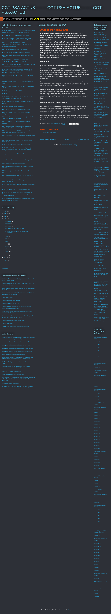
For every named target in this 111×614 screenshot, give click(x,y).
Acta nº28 (96, 462)
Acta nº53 (96, 354)
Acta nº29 (96, 459)
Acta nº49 (96, 380)
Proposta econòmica (7, 323)
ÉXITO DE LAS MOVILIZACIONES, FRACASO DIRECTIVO (101, 223)
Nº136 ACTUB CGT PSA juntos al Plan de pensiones (16, 157)
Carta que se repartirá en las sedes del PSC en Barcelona (17, 351)
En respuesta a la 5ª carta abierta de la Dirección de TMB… (101, 217)
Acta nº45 (96, 396)
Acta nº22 (96, 499)
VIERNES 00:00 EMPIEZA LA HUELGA (101, 238)
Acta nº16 (96, 522)
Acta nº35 (96, 436)
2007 (5, 260)
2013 (5, 211)
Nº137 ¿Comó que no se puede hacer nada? (13, 154)
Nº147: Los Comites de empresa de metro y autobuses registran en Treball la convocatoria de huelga (16, 127)
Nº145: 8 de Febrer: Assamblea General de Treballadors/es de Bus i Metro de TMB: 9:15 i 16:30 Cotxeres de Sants (18, 136)
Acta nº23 (96, 486)
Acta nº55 (96, 348)
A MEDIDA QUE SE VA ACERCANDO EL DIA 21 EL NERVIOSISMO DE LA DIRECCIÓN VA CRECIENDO (101, 253)
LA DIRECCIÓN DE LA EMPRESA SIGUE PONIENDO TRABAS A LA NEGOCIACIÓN (101, 283)
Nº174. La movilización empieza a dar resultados (15, 49)
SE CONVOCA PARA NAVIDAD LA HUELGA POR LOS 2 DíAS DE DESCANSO (101, 268)
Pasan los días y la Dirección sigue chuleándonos (99, 260)
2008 (5, 257)
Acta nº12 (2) (97, 546)
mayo (7, 241)
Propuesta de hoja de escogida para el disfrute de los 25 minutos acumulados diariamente (16, 307)
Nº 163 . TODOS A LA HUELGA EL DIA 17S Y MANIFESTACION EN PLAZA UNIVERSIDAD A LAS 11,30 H (17, 81)
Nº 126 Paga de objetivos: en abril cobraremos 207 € (16, 189)
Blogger (70, 610)
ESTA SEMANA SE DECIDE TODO (99, 102)
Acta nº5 (96, 570)
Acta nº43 (96, 412)
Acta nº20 (96, 510)
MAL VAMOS (98, 204)
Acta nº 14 (97, 528)
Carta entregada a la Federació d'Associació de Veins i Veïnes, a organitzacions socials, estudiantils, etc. (18, 338)
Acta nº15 (96, 525)
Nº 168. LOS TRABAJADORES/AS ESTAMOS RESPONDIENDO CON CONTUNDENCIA (15, 60)
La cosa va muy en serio (100, 73)
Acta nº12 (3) (97, 543)
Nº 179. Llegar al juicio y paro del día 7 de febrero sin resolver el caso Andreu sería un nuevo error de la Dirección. (18, 39)
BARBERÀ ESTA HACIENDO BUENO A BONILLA (100, 195)
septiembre (8, 226)
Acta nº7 (96, 564)
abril (6, 244)
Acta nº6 (96, 567)
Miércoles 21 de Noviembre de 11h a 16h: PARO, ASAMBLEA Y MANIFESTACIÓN (101, 319)
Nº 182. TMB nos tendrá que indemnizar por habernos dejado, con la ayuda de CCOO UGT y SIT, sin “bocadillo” (18, 31)
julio (6, 236)
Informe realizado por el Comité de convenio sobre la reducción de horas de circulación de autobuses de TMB (17, 367)
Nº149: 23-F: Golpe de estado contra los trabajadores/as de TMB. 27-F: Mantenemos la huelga (17, 117)
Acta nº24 (96, 483)
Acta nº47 (96, 386)
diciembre (8, 221)
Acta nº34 (96, 439)
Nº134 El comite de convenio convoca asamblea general (17, 160)
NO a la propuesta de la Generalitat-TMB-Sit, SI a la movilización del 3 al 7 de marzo (101, 160)
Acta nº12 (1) (97, 549)
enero (7, 251)
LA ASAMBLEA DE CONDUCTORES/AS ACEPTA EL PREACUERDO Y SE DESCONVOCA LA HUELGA (100, 55)
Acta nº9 (96, 558)
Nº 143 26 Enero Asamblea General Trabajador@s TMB (17, 144)
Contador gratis (5, 268)
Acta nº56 (96, 345)
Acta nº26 (96, 473)
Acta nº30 (96, 448)
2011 (5, 216)
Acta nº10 (96, 555)
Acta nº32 (96, 445)
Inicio (67, 139)
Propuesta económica (7, 297)
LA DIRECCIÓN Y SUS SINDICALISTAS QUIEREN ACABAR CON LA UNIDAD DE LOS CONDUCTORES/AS (101, 80)
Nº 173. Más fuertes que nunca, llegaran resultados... (16, 52)
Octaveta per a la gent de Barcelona (11, 371)
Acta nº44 (96, 400)
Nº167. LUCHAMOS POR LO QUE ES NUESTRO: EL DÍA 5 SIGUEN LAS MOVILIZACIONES (18, 65)
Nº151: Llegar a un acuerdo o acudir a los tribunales (16, 109)
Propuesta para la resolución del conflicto (13, 374)
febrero (7, 249)
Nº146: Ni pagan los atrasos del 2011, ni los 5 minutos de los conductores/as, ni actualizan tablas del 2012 (18, 131)
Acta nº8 (96, 561)
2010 (5, 219)
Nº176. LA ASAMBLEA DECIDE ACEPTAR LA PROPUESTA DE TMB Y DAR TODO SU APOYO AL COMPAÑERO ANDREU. (17, 44)
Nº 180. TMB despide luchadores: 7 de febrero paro (15, 35)
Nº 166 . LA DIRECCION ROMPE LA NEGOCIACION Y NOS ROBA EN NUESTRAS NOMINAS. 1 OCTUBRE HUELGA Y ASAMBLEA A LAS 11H (18, 70)
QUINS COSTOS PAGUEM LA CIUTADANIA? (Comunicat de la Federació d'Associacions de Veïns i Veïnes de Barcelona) (18, 378)
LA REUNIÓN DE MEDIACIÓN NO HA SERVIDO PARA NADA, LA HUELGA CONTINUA (101, 244)
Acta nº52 (96, 357)
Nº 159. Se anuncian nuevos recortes (11, 94)
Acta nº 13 (97, 535)
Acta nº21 (96, 502)
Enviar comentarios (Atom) (69, 145)
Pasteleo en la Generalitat (101, 180)
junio (7, 238)
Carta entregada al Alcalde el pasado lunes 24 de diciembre (17, 342)
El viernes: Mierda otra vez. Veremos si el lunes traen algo (101, 64)
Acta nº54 (96, 351)
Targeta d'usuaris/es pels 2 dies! (10, 383)
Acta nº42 (96, 415)
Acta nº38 (96, 427)
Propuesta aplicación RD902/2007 (11, 303)
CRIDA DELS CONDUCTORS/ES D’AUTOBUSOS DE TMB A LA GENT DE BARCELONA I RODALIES (17, 358)
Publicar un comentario (50, 132)
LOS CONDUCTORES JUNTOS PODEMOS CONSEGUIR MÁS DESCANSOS (100, 299)
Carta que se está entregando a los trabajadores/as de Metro (17, 348)
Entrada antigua (83, 139)
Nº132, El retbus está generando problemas (13, 163)
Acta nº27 (96, 465)
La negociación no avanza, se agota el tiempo (101, 200)
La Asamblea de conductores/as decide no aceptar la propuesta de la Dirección (101, 88)
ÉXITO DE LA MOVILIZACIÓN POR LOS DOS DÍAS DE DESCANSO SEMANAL (101, 291)
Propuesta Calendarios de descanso (11, 300)
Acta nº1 (96, 596)
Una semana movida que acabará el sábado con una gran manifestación (101, 184)
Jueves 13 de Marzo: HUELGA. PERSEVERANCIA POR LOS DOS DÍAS (101, 124)
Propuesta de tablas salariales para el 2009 (13, 320)
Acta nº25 (96, 480)
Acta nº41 (96, 418)
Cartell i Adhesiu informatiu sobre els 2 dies (13, 354)
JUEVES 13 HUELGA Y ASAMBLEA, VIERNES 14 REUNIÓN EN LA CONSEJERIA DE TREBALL (101, 116)
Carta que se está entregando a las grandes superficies (16, 345)
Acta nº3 (96, 586)
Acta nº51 (96, 360)
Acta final (97, 341)
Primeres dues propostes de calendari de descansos (15, 326)
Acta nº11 (96, 552)
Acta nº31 (96, 456)
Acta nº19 (96, 512)
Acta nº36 (96, 433)
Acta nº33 (96, 442)
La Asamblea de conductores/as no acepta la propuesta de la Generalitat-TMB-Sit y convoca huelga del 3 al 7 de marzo (101, 169)
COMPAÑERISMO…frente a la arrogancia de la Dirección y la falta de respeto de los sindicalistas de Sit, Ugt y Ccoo (101, 152)
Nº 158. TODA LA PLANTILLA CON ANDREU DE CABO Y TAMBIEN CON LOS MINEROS (18, 97)
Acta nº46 (96, 393)
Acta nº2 (96, 593)
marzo (7, 246)
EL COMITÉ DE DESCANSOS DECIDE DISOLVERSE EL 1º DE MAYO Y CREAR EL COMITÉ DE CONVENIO (101, 36)
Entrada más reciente (48, 139)
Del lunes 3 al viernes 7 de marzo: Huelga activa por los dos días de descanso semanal (101, 143)
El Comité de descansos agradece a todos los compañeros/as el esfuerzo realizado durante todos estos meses (101, 45)
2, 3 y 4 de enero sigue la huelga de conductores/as (101, 233)
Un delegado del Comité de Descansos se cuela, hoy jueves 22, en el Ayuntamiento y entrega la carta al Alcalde (17, 387)
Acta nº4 (96, 578)
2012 (5, 213)
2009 (5, 255)
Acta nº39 (96, 424)
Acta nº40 (96, 421)
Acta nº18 (96, 516)
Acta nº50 (96, 367)
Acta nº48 (96, 383)
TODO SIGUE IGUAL (100, 212)
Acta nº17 (96, 519)
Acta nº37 (96, 430)
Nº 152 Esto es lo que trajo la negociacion (13, 106)
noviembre (8, 223)
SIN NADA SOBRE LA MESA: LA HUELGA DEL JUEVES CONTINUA (101, 107)
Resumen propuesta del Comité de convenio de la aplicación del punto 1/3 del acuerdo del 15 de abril (18, 316)
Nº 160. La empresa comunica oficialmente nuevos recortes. (18, 91)
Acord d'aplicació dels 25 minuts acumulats (101, 531)
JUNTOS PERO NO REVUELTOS (14, 228)
